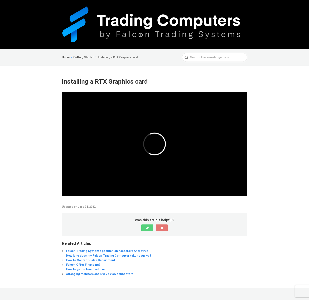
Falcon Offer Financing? (83, 264)
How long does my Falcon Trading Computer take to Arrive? (108, 255)
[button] (147, 227)
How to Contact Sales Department (90, 260)
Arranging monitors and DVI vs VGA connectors (99, 274)
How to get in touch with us (85, 269)
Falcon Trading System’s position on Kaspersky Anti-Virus (107, 251)
